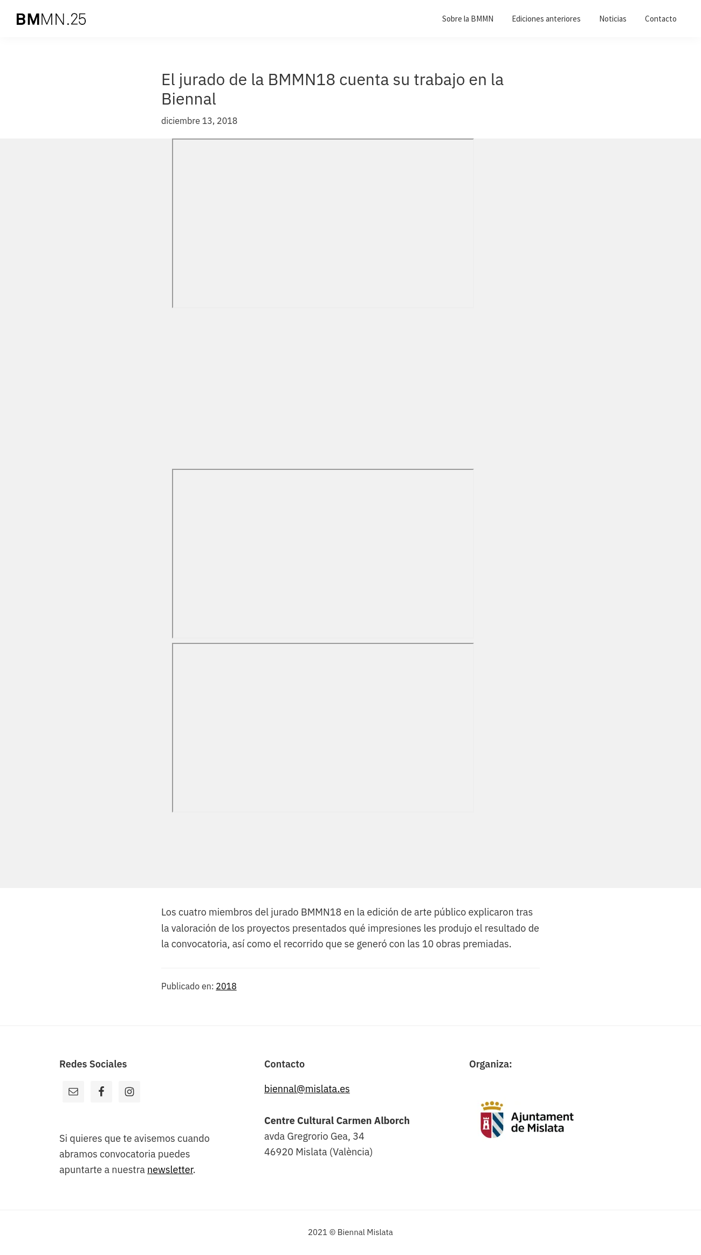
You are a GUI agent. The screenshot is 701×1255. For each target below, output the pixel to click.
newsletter (170, 1169)
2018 (226, 986)
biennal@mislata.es (307, 1089)
